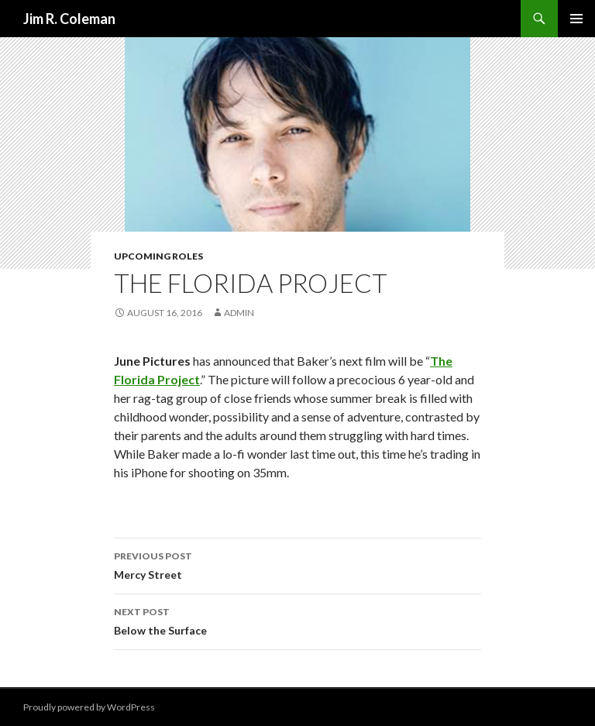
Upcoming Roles (158, 256)
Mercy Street (297, 564)
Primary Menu (576, 18)
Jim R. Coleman (69, 18)
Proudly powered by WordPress (89, 707)
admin (239, 312)
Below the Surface (297, 620)
